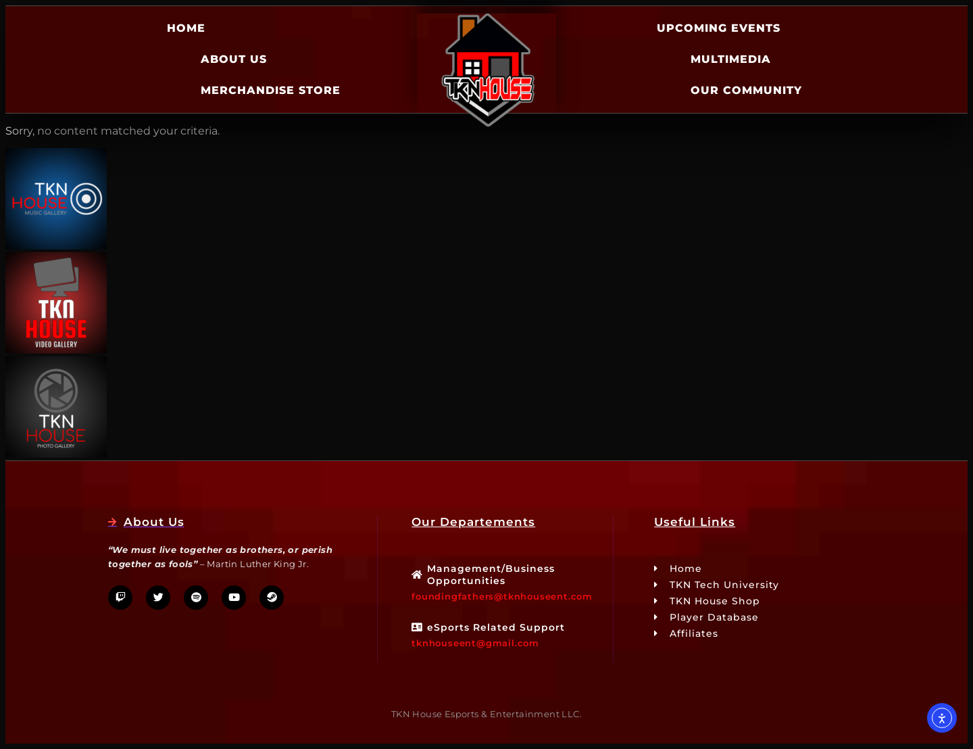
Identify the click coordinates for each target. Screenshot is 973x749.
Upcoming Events (718, 28)
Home (186, 28)
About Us (234, 59)
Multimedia (731, 59)
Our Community (746, 90)
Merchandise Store (271, 90)
